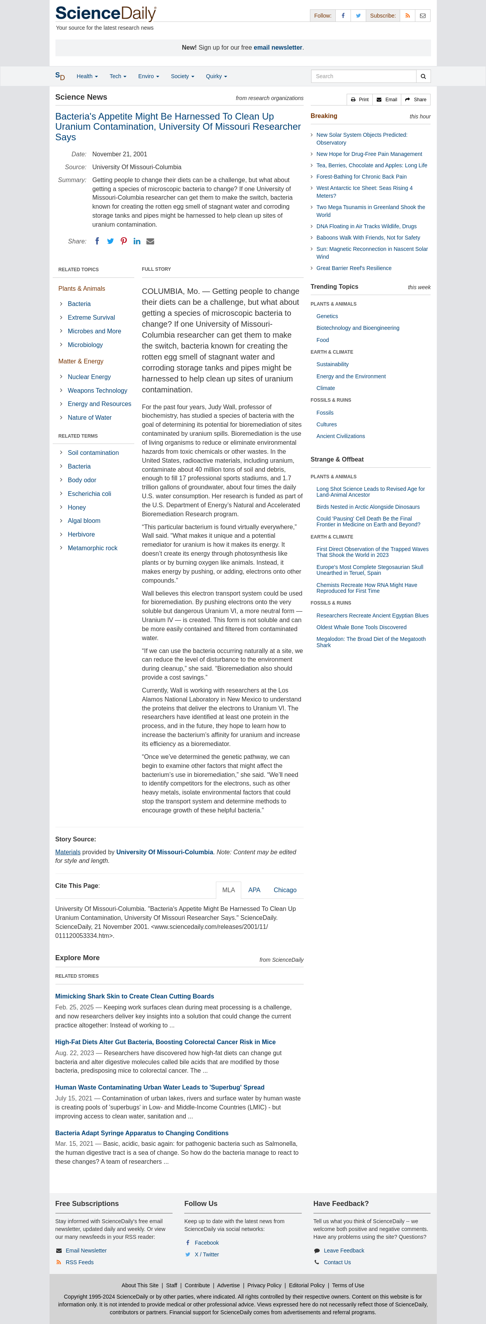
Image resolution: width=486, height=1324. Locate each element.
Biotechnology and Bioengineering (358, 328)
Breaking (324, 116)
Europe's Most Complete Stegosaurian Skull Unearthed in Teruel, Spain (370, 570)
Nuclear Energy (89, 377)
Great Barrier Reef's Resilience (354, 268)
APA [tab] (254, 890)
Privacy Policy (264, 1285)
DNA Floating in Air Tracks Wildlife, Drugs (367, 226)
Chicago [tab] (285, 890)
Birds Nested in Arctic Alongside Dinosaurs (368, 507)
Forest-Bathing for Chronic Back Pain (362, 177)
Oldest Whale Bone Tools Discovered (362, 627)
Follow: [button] (322, 16)
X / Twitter (207, 1254)
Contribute (197, 1285)
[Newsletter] (423, 15)
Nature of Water (90, 417)
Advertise (228, 1285)
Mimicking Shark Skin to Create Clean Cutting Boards (134, 996)
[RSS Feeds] (407, 15)
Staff (171, 1285)
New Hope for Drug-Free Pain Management (369, 154)
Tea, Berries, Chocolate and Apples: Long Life (372, 165)
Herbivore (81, 534)
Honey (77, 507)
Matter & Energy (81, 361)
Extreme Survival (91, 317)
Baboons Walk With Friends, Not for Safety (368, 237)
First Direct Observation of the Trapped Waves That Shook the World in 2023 (373, 552)
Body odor (82, 480)
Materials (68, 852)
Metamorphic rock (92, 548)
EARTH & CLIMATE (332, 352)
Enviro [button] (148, 76)
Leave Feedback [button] (344, 1250)
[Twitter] (110, 241)
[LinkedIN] (137, 241)
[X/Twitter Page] (358, 15)
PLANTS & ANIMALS (334, 304)
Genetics (327, 316)
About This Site (140, 1285)
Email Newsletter (86, 1250)
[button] (360, 100)
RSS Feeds (80, 1262)
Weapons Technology (97, 390)
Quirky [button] (216, 76)
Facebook (207, 1243)
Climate (326, 388)
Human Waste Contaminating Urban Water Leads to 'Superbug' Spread (160, 1087)
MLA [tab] (228, 890)
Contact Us (337, 1262)
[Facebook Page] (343, 15)
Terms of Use (348, 1285)
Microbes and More (94, 331)
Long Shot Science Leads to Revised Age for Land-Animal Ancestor (371, 492)
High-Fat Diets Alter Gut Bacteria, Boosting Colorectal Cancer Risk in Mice (165, 1042)
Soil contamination (93, 452)
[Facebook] (97, 241)
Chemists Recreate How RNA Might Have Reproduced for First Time (367, 588)
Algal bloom (84, 520)
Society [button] (182, 76)
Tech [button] (118, 76)
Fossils (325, 413)
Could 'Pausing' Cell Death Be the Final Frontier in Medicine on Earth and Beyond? (368, 521)
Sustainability (333, 364)
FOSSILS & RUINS (331, 400)
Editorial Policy (307, 1285)
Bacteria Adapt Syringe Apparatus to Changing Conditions (142, 1133)
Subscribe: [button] (383, 16)
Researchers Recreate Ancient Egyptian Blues (373, 615)
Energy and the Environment (351, 376)
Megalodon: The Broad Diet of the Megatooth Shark (371, 642)
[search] (423, 76)
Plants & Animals (82, 288)
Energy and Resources (100, 404)
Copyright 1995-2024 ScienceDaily (106, 1297)
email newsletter (278, 47)
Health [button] (87, 76)
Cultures (327, 424)
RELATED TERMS (78, 436)
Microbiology (85, 345)
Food (323, 340)
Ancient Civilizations (341, 436)
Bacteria (79, 304)
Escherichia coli (89, 493)
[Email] (150, 241)
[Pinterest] (123, 241)
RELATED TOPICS (79, 269)
